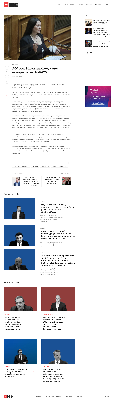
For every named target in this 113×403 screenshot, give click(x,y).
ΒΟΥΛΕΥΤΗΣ (17, 163)
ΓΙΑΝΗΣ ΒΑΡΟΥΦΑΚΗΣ (32, 163)
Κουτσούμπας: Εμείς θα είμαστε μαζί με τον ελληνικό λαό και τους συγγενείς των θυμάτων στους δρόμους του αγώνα (54, 323)
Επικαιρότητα (69, 5)
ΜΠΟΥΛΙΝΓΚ (45, 166)
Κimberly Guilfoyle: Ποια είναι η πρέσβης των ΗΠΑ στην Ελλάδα (101, 22)
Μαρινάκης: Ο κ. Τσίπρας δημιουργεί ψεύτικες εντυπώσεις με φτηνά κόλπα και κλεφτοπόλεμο (57, 208)
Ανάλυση (89, 5)
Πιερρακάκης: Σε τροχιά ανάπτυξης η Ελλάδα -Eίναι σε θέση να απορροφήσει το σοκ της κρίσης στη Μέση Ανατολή (58, 234)
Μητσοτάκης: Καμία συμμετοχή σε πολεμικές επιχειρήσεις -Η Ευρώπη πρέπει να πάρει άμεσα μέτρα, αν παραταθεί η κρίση (54, 375)
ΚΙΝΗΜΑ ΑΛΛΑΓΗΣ (61, 163)
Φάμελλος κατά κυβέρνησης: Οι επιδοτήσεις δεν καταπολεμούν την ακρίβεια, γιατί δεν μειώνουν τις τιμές (13, 323)
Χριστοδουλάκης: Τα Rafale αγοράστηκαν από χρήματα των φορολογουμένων (52, 180)
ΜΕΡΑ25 (35, 166)
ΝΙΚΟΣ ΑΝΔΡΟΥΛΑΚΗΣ (59, 166)
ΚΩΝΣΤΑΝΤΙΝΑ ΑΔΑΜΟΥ (21, 166)
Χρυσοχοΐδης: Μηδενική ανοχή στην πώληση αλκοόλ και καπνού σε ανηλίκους (16, 373)
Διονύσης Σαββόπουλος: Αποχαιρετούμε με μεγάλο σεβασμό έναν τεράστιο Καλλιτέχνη (101, 43)
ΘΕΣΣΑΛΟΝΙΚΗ (47, 163)
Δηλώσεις (98, 5)
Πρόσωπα (80, 5)
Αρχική (59, 5)
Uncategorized (48, 314)
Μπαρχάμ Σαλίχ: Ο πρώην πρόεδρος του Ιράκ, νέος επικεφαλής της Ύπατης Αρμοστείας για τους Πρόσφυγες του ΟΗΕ (101, 33)
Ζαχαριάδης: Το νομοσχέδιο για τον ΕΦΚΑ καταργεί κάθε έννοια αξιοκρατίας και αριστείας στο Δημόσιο (31, 181)
